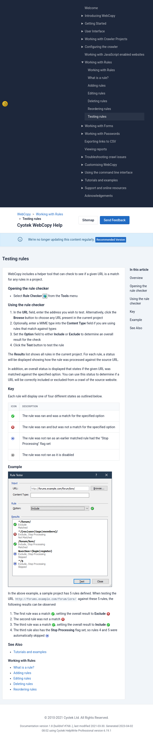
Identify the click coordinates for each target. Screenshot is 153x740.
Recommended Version (110, 239)
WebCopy (24, 214)
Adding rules (97, 85)
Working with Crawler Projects (106, 39)
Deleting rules (97, 101)
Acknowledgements (99, 196)
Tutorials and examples (101, 180)
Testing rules (97, 116)
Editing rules (96, 93)
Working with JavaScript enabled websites (114, 54)
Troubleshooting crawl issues (105, 157)
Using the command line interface (108, 172)
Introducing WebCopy (100, 16)
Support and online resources (105, 188)
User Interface (95, 31)
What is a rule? (98, 78)
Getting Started (95, 23)
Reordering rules (99, 109)
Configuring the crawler (101, 47)
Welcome (91, 8)
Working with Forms (99, 126)
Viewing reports (96, 149)
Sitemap (88, 220)
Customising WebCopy (101, 165)
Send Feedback (115, 220)
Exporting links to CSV (100, 141)
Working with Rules (98, 62)
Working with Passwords (102, 133)
